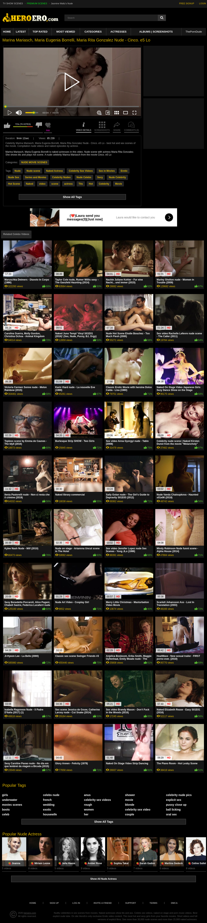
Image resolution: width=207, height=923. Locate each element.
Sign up (54, 903)
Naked (29, 183)
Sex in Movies (107, 170)
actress (68, 183)
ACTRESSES (118, 31)
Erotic (124, 170)
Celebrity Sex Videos (81, 170)
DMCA (174, 903)
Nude (18, 170)
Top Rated (40, 31)
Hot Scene (14, 183)
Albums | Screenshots (156, 31)
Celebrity (104, 183)
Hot (91, 183)
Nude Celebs (84, 177)
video (42, 183)
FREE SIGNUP (186, 3)
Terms (153, 903)
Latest (21, 31)
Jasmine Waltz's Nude (62, 3)
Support (130, 903)
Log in (76, 903)
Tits (81, 183)
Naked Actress (54, 170)
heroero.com (30, 913)
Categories (93, 31)
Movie (118, 183)
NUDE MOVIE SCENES (34, 162)
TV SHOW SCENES (13, 3)
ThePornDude (194, 31)
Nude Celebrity (117, 177)
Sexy (100, 177)
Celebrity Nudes (61, 177)
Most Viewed (65, 31)
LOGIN (202, 3)
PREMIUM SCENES (37, 3)
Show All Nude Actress (103, 878)
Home (7, 31)
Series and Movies (35, 177)
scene (54, 183)
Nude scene (33, 170)
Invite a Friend (103, 903)
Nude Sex (13, 177)
